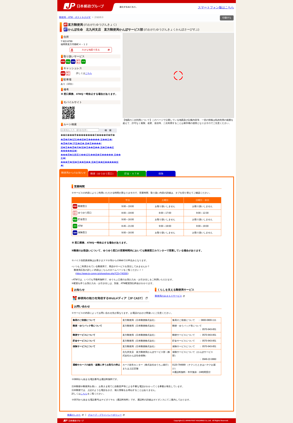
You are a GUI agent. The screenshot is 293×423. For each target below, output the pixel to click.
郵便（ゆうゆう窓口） (102, 173)
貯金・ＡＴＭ (131, 173)
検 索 (108, 130)
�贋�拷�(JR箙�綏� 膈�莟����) (81, 143)
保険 (160, 173)
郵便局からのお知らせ (73, 172)
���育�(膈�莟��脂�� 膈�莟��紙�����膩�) (89, 164)
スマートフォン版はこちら (216, 7)
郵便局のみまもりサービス (170, 296)
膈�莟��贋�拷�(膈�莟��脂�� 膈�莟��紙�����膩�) (87, 149)
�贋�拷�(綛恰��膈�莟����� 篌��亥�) (86, 139)
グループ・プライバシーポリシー (106, 415)
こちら (88, 73)
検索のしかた (75, 415)
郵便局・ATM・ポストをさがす (75, 17)
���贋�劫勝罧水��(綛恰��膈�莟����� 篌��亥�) (91, 156)
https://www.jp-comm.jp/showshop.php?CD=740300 (102, 273)
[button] (145, 117)
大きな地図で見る (91, 49)
